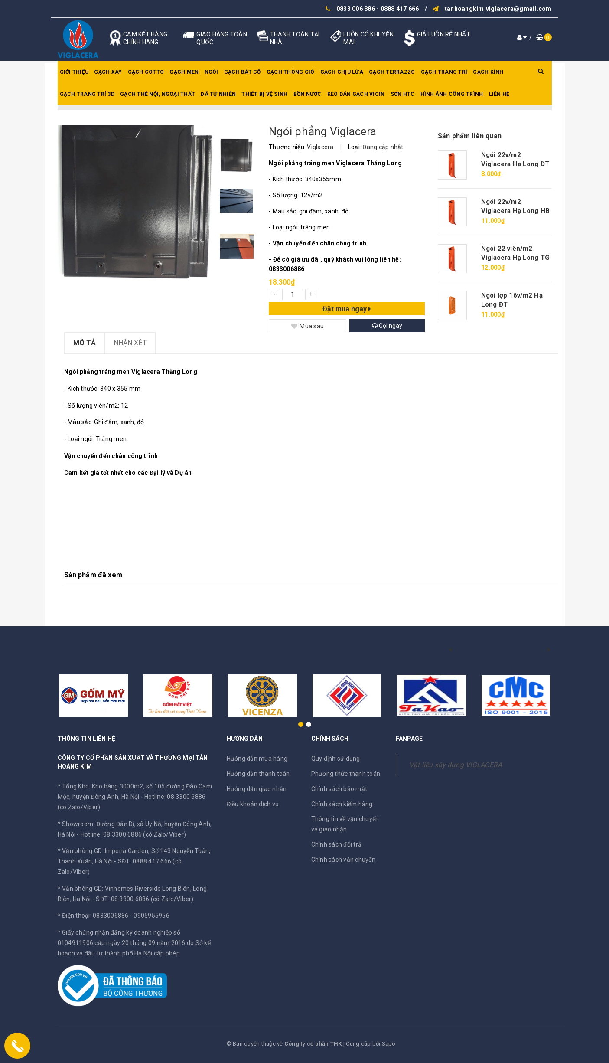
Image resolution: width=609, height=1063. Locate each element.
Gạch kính (488, 72)
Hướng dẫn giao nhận (257, 788)
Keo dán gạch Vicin (356, 94)
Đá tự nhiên (218, 94)
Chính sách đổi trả (336, 844)
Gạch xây (108, 72)
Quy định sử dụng (335, 758)
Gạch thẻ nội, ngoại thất (157, 94)
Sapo (389, 1043)
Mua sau (307, 326)
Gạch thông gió (291, 72)
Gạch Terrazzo (392, 72)
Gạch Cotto (146, 72)
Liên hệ (499, 94)
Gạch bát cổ (242, 72)
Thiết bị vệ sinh (264, 94)
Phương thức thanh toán (346, 773)
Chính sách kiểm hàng (342, 804)
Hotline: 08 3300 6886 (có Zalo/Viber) (133, 834)
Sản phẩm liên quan (470, 136)
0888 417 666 (400, 8)
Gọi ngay (387, 325)
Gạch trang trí (444, 72)
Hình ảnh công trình (451, 94)
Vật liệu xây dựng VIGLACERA (455, 765)
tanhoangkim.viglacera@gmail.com (498, 8)
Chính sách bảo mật (339, 788)
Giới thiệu (74, 72)
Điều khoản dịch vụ (253, 804)
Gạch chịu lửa (341, 72)
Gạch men (184, 72)
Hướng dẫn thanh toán (258, 773)
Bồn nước (307, 94)
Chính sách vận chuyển (343, 859)
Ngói (211, 72)
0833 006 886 (355, 8)
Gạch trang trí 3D (87, 94)
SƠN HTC (403, 94)
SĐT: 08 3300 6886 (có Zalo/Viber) (144, 899)
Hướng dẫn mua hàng (257, 758)
